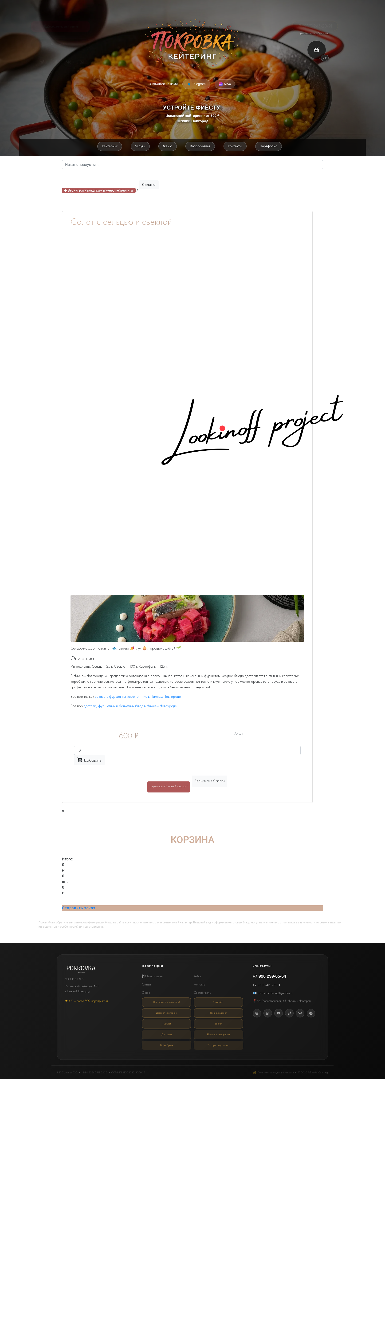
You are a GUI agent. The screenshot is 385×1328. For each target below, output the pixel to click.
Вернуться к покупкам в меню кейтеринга (99, 191)
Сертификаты (202, 993)
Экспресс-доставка (218, 1044)
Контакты (199, 985)
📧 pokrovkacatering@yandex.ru (273, 994)
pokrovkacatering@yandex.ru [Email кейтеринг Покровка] (314, 33)
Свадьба (218, 1002)
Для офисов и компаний (166, 1002)
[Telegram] (42, 62)
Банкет (218, 1023)
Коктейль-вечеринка (218, 1034)
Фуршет (166, 1023)
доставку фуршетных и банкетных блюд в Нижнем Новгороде (130, 706)
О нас (146, 993)
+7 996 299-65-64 (269, 977)
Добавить (89, 761)
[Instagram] (257, 1014)
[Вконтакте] (300, 1014)
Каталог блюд (60, 45)
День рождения (218, 1013)
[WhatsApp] (267, 1014)
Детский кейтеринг (167, 1013)
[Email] (278, 1014)
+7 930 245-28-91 (267, 986)
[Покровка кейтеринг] (192, 43)
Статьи (146, 985)
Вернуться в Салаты (209, 781)
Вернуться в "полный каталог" (169, 787)
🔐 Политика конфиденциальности (273, 1072)
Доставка (167, 1034)
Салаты (149, 185)
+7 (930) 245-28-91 (315, 22)
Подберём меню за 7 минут (60, 25)
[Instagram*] (55, 62)
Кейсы (197, 977)
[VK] (69, 62)
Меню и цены (152, 977)
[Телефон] (289, 1014)
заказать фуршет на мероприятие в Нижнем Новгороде (138, 697)
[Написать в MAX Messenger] (225, 84)
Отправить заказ (78, 908)
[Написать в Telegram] (196, 84)
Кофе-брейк (166, 1044)
